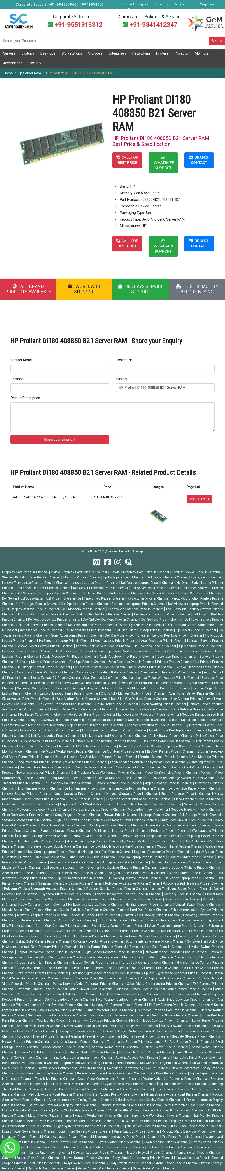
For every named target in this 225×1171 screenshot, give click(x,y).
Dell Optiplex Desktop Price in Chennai (32, 609)
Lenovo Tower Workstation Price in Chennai (168, 678)
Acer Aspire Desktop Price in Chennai (168, 978)
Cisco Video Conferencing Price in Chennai (109, 1079)
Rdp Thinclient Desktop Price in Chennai (96, 725)
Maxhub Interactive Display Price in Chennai (81, 1100)
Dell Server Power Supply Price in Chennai (47, 593)
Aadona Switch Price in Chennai (116, 1047)
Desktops (47, 53)
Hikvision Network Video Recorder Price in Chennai (100, 978)
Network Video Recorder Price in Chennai (177, 952)
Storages (95, 53)
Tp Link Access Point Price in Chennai (78, 873)
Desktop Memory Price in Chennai (161, 957)
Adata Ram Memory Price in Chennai (49, 947)
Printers (162, 53)
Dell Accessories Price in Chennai (89, 630)
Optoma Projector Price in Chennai (98, 941)
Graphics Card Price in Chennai (25, 572)
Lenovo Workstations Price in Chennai (136, 609)
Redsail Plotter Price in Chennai (71, 1142)
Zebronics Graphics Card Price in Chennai (167, 1010)
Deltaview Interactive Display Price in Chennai (148, 1100)
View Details (199, 499)
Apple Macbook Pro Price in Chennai (127, 656)
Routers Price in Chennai (183, 899)
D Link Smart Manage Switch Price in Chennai (182, 778)
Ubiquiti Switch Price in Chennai (198, 905)
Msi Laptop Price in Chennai (148, 810)
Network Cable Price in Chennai (43, 857)
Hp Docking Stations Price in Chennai (130, 868)
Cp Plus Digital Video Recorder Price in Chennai (178, 973)
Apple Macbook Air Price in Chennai (69, 656)
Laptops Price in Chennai (159, 815)
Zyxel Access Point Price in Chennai (131, 1084)
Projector (181, 53)
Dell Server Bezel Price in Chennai (155, 588)
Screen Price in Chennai (86, 799)
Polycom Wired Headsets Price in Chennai (193, 883)
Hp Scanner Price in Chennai (190, 651)
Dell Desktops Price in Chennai (127, 635)
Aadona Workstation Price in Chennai (102, 1116)
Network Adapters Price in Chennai (43, 915)
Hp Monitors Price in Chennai (200, 646)
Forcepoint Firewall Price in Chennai (43, 1036)
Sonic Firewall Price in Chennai (64, 825)
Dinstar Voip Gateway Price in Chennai (152, 915)
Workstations (72, 53)
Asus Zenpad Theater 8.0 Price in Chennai (107, 672)
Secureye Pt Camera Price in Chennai (119, 1005)
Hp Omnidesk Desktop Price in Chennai (160, 1021)
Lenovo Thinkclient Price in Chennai (146, 1052)
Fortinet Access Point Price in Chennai (115, 1094)
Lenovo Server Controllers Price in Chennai (81, 709)
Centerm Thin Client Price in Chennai (126, 1089)
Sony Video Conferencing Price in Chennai (143, 1158)
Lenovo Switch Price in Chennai (95, 836)
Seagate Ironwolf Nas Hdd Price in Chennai (33, 725)
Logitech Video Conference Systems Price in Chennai (148, 762)
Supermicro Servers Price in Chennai (85, 1131)
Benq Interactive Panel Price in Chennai (30, 1063)
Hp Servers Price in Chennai (196, 630)
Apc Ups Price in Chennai (88, 662)
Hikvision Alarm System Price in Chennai (46, 614)
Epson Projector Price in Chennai (186, 794)
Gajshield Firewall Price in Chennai (96, 1036)
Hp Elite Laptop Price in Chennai (149, 905)
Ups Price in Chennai (206, 577)
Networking (141, 53)
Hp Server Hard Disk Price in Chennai (142, 709)
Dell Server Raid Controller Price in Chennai (112, 593)
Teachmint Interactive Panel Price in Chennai (112, 1147)
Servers (9, 53)
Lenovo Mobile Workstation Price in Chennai (123, 846)
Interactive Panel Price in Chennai (197, 1058)
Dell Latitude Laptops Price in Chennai (139, 604)
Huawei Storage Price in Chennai (86, 1158)
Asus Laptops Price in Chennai (151, 667)
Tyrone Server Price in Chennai (176, 1163)
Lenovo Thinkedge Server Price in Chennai (181, 889)
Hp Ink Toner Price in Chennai (117, 704)
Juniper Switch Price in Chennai (165, 1047)
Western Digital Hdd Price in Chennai (195, 720)
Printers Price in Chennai (175, 662)
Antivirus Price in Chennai (77, 920)
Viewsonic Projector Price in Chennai (44, 810)
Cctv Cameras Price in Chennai (43, 905)
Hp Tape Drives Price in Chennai (190, 746)
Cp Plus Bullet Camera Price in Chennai (87, 936)
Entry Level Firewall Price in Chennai (186, 820)
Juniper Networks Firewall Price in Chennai (149, 1031)
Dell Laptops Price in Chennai (168, 577)
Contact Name (21, 360)
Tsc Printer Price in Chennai (182, 1137)
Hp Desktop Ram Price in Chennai (68, 783)
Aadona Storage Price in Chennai (176, 1015)
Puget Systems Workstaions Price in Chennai (87, 1126)
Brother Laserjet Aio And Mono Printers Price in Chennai (96, 757)
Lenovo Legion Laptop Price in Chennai (151, 836)
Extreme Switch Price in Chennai (92, 1052)
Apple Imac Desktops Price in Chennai (187, 999)
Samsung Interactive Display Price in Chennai (70, 883)
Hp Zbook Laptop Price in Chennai (190, 878)
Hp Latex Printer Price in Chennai (41, 841)
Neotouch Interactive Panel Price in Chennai (127, 1137)
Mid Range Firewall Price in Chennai (132, 820)
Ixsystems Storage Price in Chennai (79, 1042)
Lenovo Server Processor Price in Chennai (149, 715)
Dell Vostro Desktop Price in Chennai (54, 620)
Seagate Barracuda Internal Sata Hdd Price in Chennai (127, 720)
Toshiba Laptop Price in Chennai (142, 857)
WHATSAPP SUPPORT (163, 162)
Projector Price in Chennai (170, 831)
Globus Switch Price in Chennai (170, 1147)
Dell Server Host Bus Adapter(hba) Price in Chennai (39, 598)
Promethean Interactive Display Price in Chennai (111, 1073)
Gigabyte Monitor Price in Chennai (196, 1121)
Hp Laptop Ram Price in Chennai (125, 862)
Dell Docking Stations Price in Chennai (72, 868)
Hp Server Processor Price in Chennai (65, 704)
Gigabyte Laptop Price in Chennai (68, 1137)
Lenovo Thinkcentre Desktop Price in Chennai (35, 583)
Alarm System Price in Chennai (142, 625)
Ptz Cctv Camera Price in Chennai (155, 968)
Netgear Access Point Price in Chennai (138, 873)
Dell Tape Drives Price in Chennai (101, 598)
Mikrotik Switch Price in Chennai (184, 1026)
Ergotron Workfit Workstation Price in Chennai (94, 804)
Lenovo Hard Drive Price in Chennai (43, 746)
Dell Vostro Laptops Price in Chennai (147, 583)
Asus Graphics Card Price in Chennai (189, 767)
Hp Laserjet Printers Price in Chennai (100, 667)
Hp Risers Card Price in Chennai (43, 715)
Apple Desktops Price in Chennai (169, 783)
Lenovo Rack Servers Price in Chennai (104, 646)
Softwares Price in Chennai (37, 920)
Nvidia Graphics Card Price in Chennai (79, 572)
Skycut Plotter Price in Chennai (119, 1142)
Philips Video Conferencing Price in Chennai (82, 1058)
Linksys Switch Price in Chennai (84, 1163)
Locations (161, 4)
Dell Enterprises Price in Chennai (88, 788)
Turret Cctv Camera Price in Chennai (147, 963)
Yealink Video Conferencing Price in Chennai (176, 1079)
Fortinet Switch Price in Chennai (25, 1058)
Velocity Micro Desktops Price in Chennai (192, 1131)
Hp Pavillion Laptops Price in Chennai (126, 999)
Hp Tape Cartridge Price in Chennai (43, 836)
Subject (121, 379)
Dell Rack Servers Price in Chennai (41, 625)
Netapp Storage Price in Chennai (26, 1042)
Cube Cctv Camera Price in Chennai (43, 968)
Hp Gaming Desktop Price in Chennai (135, 878)
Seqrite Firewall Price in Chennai (146, 1036)
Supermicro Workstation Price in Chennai (161, 1116)
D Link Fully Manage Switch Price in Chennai (133, 693)
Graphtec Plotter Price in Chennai (180, 1110)
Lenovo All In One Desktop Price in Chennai (106, 741)
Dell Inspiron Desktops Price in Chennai (162, 614)
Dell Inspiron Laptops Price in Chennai (121, 831)
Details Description (25, 398)
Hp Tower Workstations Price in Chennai (137, 651)
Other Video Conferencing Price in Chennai (159, 984)
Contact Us (128, 7)
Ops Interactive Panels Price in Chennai (130, 994)
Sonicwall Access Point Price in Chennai (31, 1158)
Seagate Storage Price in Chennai (197, 1036)
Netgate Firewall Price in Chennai (150, 1153)
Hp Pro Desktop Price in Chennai (81, 878)
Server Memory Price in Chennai (111, 957)
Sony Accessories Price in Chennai (77, 635)
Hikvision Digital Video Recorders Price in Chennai (106, 973)
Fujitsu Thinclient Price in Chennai (183, 1084)
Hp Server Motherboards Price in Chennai (152, 841)
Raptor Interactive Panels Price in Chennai (49, 952)
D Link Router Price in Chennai (172, 736)
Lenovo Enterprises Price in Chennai (140, 788)
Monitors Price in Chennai (82, 577)
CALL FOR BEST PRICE (127, 160)
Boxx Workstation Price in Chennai (143, 1121)
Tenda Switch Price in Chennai (199, 1153)
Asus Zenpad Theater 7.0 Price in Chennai (171, 672)
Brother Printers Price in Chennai (171, 751)
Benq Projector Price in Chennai (40, 762)
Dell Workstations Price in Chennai (93, 625)
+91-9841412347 (153, 24)
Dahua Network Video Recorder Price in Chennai (89, 984)
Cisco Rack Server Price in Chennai (27, 815)
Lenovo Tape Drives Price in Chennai (195, 788)
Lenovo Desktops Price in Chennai (177, 635)
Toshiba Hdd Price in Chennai (59, 1021)
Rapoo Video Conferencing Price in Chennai (93, 1063)
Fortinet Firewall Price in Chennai (197, 572)
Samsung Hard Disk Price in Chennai (157, 947)
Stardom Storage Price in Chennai (27, 820)
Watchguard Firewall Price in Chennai (116, 825)
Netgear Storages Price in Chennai (132, 794)
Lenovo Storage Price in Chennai (27, 794)
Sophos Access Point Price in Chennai (32, 1163)
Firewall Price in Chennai (121, 815)
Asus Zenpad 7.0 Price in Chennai (57, 678)
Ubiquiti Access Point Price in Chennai (30, 910)
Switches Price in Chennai (144, 899)
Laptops (27, 53)
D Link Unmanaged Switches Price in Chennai (115, 736)
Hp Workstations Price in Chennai (80, 651)
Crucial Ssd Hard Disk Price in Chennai (87, 910)
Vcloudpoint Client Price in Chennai (146, 683)
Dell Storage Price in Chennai (201, 815)
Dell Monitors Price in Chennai (84, 609)
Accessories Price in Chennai (41, 630)
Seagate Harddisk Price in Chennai (196, 810)
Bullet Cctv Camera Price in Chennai (69, 931)
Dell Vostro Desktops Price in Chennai (104, 614)
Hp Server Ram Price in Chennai (92, 715)
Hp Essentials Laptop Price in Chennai (95, 905)
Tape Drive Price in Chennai (168, 1073)
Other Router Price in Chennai (185, 994)
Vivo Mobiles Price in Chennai (86, 762)
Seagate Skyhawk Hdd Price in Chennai (56, 720)
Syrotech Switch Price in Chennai (52, 1168)
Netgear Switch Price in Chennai (95, 963)
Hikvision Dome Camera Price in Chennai (126, 931)
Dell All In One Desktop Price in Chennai (139, 699)
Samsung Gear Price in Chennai (43, 767)
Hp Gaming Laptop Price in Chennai (99, 810)
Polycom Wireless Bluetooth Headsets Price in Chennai (44, 889)
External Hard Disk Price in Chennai (143, 910)
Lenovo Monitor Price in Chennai (122, 778)
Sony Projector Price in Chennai (78, 815)
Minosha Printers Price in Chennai (141, 989)
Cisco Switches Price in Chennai (198, 799)
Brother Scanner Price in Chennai (164, 757)
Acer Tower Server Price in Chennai (195, 693)
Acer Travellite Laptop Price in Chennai (177, 926)
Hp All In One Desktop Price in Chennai (177, 730)
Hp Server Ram (29, 73)
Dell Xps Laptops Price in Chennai (85, 604)
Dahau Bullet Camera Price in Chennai (43, 941)
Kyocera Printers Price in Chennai (67, 894)
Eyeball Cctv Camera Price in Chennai (119, 926)
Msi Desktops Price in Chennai (106, 1021)
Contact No (124, 360)
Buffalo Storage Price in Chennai (189, 1042)
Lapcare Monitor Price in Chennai (90, 1121)
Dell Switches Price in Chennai (94, 746)
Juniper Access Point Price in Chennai (75, 1084)
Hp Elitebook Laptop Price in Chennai (66, 641)
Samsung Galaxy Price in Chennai (42, 688)
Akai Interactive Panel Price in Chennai (193, 1105)
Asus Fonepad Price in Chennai (138, 767)
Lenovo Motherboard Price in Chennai (155, 725)
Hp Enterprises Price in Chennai (40, 788)
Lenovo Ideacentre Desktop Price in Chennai (128, 894)
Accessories (13, 63)
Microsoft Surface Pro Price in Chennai (161, 688)
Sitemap (137, 551)
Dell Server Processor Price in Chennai (101, 588)
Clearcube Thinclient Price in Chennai (70, 1089)
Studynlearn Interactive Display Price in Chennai (63, 1105)
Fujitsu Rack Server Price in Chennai (196, 1126)
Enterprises (117, 53)
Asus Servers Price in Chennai (62, 1010)
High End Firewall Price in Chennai (79, 820)
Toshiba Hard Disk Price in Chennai (156, 804)
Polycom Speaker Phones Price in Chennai (117, 889)
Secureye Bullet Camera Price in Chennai (120, 1015)
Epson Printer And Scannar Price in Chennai (178, 825)
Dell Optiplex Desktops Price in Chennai (111, 620)
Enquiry (143, 4)
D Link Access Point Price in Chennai (46, 741)
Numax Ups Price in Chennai (50, 1153)
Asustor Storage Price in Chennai (134, 1026)
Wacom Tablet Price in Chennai (180, 846)
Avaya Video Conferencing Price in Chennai (71, 1068)
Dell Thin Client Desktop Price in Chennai (144, 630)
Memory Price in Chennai (183, 894)
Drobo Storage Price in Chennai (65, 1047)
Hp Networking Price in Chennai (164, 704)
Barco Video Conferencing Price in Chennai (158, 1063)
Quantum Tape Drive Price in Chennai (48, 1079)
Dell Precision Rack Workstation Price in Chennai (107, 773)
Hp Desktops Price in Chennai (155, 646)
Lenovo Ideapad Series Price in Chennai (69, 693)
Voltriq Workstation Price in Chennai (80, 1110)
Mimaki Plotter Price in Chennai (131, 1110)
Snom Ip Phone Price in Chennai (96, 915)
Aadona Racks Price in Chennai (39, 1026)
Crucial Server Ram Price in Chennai (43, 963)
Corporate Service (207, 7)
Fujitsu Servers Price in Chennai (145, 1126)
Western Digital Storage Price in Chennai (31, 577)
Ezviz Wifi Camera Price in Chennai (42, 989)
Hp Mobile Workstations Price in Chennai (71, 751)
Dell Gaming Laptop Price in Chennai (54, 852)
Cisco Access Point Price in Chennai (28, 699)
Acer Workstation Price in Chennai (75, 862)
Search (217, 41)
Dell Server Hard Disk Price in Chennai (44, 588)
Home (8, 73)
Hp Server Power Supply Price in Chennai (58, 846)
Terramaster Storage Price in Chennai (134, 1042)
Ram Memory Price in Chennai (63, 957)
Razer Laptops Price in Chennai (137, 1131)
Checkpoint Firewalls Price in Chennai (86, 1031)
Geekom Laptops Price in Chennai (98, 1153)
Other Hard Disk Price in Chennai (93, 857)
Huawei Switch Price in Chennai (41, 1052)
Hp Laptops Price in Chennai (124, 577)
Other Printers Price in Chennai (190, 989)
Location (17, 379)
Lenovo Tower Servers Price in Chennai (45, 646)
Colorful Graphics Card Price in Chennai (140, 572)
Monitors (202, 53)
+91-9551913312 (78, 24)
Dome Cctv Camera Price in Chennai (62, 926)
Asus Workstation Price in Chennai (27, 1126)
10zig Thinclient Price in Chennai (179, 1089)
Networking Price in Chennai (102, 899)
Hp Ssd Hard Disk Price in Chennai (71, 994)
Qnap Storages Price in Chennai (79, 794)
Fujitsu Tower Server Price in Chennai (29, 1131)
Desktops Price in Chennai (177, 656)
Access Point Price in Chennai (24, 873)
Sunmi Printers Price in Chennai (169, 920)
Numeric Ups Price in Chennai (141, 746)
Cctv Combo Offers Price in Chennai (42, 973)
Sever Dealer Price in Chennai (154, 1168)
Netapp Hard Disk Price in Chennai (107, 852)
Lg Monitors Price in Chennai (124, 751)
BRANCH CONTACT (199, 160)
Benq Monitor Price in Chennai (72, 778)
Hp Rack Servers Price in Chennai (27, 651)
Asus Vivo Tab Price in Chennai (90, 767)
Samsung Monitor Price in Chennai (42, 662)
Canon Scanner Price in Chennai (119, 783)
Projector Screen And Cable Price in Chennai (139, 799)
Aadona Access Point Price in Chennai (143, 1058)
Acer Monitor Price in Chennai (192, 699)
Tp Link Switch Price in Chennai (120, 920)
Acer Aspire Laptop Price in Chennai (93, 841)
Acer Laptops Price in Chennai (117, 641)
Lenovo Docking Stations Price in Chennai (191, 868)
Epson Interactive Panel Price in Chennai (47, 1147)
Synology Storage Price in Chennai (66, 831)
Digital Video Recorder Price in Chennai (113, 952)
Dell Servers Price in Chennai (162, 620)
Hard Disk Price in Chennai (39, 683)
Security (35, 63)
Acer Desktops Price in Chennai (164, 641)
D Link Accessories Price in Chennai (54, 736)
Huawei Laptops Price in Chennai (199, 1158)
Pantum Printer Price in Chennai (191, 857)
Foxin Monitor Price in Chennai (166, 1142)
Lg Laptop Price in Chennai (22, 1137)
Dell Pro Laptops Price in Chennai (70, 999)
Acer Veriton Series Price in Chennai (83, 699)
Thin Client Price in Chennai (61, 899)
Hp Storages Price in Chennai (37, 604)
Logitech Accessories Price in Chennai (162, 852)
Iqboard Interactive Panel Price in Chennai (131, 1105)
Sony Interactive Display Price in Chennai (45, 1073)
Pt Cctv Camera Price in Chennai (173, 1005)
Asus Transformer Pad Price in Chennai (45, 672)
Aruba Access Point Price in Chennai (104, 1168)
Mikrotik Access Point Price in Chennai (57, 1094)
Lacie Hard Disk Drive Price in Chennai (30, 804)
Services (180, 4)
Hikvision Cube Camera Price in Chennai (100, 968)
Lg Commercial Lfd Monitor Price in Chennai (114, 730)
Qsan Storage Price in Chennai (198, 1052)
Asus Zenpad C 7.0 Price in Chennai (108, 678)
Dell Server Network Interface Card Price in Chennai (184, 593)
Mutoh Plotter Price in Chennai (50, 1116)
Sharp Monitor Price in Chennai (40, 1121)
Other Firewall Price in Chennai (92, 989)
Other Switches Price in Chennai (66, 1005)
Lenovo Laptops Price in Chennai (95, 583)
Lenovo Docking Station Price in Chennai (50, 730)
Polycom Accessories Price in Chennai (133, 883)
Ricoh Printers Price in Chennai (192, 873)
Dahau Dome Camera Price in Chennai (147, 936)
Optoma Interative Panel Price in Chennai (155, 941)
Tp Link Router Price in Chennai (103, 947)
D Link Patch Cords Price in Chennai (165, 741)
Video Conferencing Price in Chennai (172, 773)
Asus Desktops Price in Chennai (132, 662)
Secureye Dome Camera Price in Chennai (58, 1015)
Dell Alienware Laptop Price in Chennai (195, 604)
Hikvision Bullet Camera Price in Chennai (187, 931)
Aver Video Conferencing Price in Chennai (137, 1068)
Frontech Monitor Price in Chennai (27, 1110)
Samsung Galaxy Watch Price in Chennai (99, 688)
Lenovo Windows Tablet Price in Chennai (89, 683)
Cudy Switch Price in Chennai (130, 1163)
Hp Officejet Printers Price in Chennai (44, 667)
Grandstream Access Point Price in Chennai (178, 1094)
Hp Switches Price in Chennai (148, 598)
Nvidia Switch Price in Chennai (86, 1026)
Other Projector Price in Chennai (111, 1010)
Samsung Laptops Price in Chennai (176, 862)
